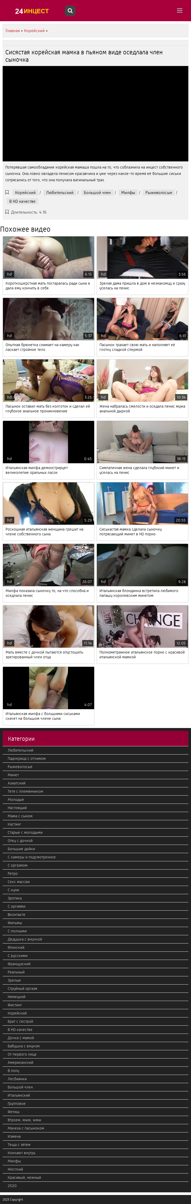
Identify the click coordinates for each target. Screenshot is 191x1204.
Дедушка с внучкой (25, 939)
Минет (13, 775)
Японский (16, 947)
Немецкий (16, 996)
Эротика (15, 898)
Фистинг (15, 1005)
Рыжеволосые (158, 192)
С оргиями (16, 906)
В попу (13, 1070)
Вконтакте (16, 914)
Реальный (16, 972)
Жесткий (15, 1169)
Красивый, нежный (24, 1177)
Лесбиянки (17, 1079)
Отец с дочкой (20, 840)
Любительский (60, 192)
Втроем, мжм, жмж (24, 1120)
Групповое (17, 1103)
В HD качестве (22, 201)
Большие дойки (21, 848)
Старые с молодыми (25, 832)
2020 (12, 1185)
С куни (13, 890)
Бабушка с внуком (24, 1046)
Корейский (25, 192)
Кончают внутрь (21, 1152)
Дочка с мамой (21, 1037)
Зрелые (14, 980)
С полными (17, 931)
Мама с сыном (20, 816)
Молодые (16, 799)
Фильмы (15, 922)
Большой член (97, 192)
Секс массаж (19, 881)
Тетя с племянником (25, 791)
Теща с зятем (19, 1144)
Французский (19, 964)
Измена (14, 1136)
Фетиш (14, 1111)
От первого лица (22, 1054)
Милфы (128, 192)
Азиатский (16, 783)
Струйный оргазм (22, 988)
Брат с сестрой (20, 1021)
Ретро (13, 873)
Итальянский (19, 1095)
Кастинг (14, 824)
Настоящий (17, 807)
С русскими (18, 955)
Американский (20, 1062)
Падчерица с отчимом (27, 758)
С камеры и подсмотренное (32, 857)
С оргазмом (18, 865)
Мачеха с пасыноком (26, 1128)
